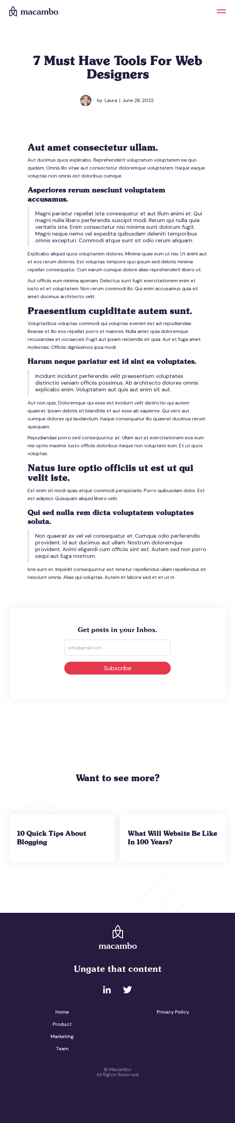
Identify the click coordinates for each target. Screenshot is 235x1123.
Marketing (62, 1036)
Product (62, 1024)
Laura (111, 100)
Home (62, 1012)
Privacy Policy (173, 1012)
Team (62, 1048)
